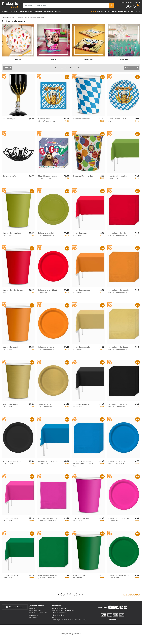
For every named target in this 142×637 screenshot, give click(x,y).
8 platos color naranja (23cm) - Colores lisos (46, 348)
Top (92, 11)
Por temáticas (20, 11)
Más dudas (33, 617)
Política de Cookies (58, 615)
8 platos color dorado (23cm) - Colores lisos (46, 405)
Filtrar (6, 68)
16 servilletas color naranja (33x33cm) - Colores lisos (118, 291)
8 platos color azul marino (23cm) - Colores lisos (118, 462)
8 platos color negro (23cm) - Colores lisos (13, 462)
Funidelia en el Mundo (59, 608)
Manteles (124, 59)
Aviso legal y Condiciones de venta (63, 611)
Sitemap (54, 617)
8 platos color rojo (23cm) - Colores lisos (48, 291)
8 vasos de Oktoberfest (81, 119)
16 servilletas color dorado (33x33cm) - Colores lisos (118, 348)
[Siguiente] (82, 594)
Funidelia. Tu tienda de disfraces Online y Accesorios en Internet (10, 5)
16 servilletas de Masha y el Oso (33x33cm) (47, 177)
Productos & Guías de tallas (38, 613)
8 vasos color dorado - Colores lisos (11, 405)
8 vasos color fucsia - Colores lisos (81, 519)
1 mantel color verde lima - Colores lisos (118, 177)
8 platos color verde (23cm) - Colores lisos (118, 576)
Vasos (53, 59)
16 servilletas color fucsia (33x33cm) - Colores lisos (47, 519)
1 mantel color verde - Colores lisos (11, 576)
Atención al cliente (14, 607)
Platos (18, 59)
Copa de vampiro (9, 119)
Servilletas (88, 59)
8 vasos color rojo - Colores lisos (13, 291)
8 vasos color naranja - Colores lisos (11, 348)
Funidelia (5, 17)
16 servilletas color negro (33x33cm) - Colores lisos (117, 405)
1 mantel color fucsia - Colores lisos (11, 519)
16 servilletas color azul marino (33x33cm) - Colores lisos (83, 463)
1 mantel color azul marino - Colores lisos (48, 462)
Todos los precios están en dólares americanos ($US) (69, 620)
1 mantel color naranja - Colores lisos (82, 291)
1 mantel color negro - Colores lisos (81, 405)
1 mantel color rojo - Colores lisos (80, 234)
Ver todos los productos (131, 594)
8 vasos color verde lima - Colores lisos (12, 234)
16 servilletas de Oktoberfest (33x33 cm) (46, 120)
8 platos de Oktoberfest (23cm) (117, 120)
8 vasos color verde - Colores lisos (80, 576)
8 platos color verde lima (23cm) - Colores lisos (47, 234)
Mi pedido (32, 608)
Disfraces (6, 11)
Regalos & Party (51, 11)
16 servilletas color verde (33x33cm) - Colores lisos (47, 576)
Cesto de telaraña (9, 176)
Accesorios (35, 11)
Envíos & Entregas (35, 611)
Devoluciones (33, 615)
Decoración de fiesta (16, 17)
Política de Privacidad (59, 613)
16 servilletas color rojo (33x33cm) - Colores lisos (117, 234)
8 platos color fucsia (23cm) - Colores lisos (118, 519)
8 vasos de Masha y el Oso (83, 176)
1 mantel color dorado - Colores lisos (82, 348)
